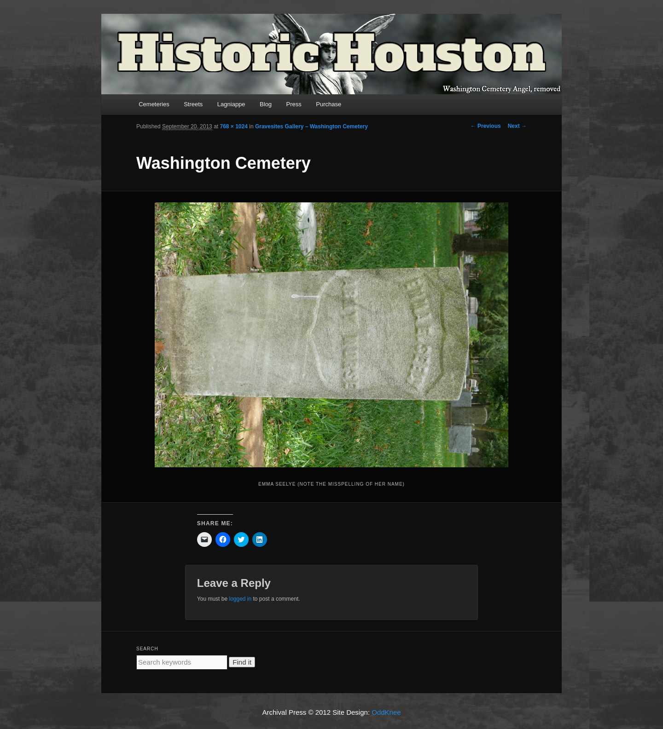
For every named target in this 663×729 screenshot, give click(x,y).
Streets (193, 104)
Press (294, 104)
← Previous (486, 126)
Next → (517, 126)
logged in (240, 599)
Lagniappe (231, 104)
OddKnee (386, 712)
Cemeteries (154, 104)
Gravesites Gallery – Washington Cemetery (311, 126)
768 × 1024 (233, 126)
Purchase (328, 104)
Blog (266, 104)
